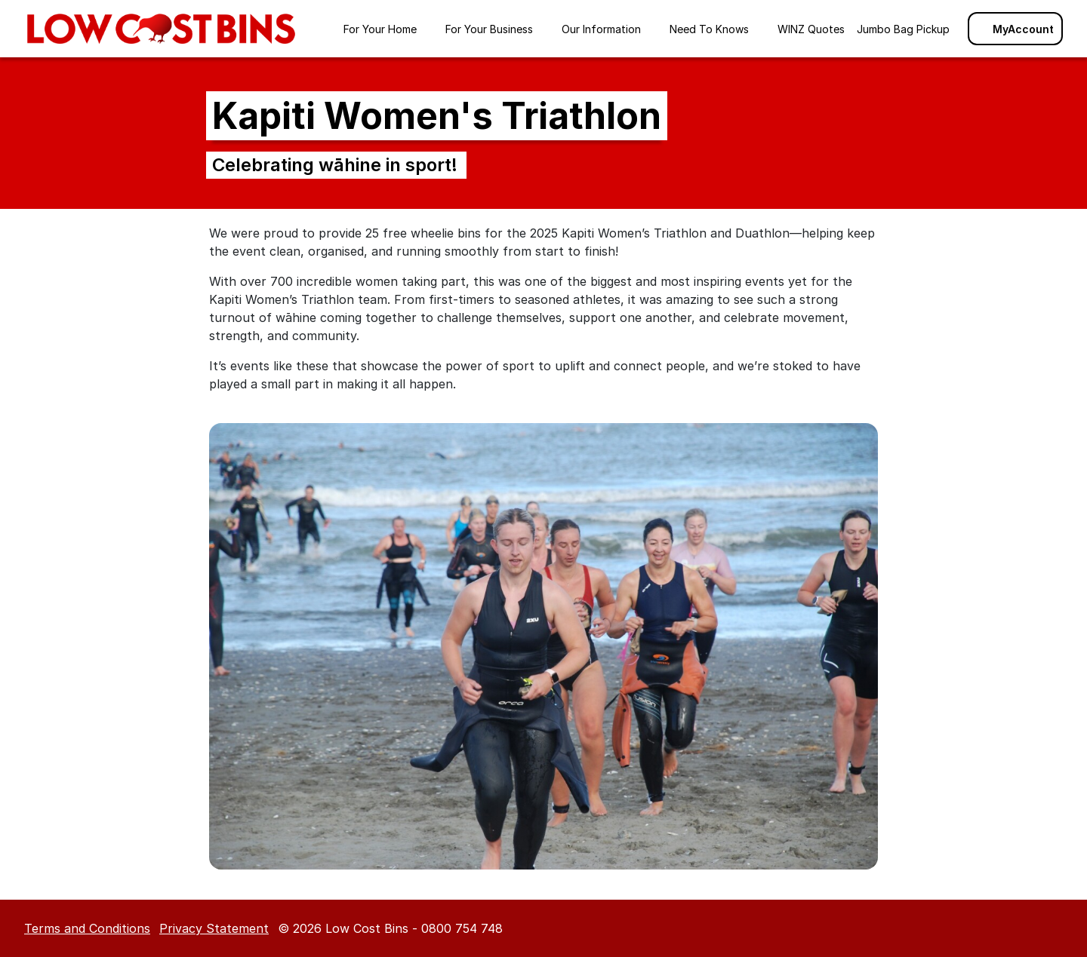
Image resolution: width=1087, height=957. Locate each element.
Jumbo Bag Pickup (903, 29)
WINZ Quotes (811, 29)
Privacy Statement (214, 928)
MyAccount (1015, 29)
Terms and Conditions (87, 928)
